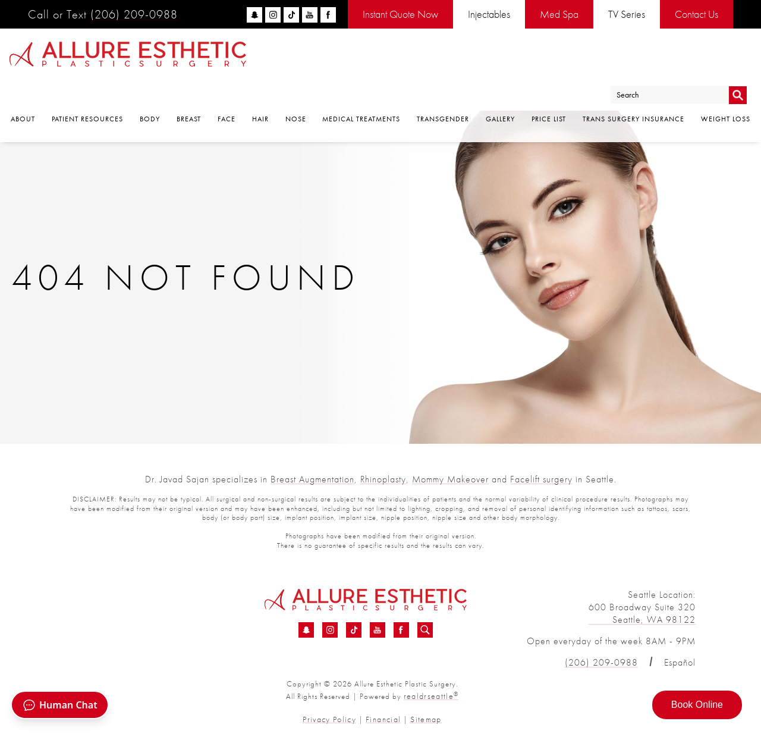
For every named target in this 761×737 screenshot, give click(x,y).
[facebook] (328, 15)
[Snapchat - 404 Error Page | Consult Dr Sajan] (306, 630)
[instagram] (273, 15)
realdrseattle (431, 696)
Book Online (697, 705)
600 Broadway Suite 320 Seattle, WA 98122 (642, 613)
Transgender (443, 90)
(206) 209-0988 (134, 14)
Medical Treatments (361, 90)
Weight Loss (725, 90)
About (23, 90)
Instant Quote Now (400, 14)
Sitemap (421, 718)
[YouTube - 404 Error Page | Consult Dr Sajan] (377, 630)
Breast (189, 90)
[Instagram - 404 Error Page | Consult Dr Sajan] (330, 630)
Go (737, 62)
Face (226, 90)
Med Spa (559, 14)
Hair (260, 90)
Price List (549, 90)
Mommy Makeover (450, 479)
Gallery (500, 90)
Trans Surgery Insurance (633, 90)
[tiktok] (291, 15)
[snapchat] (254, 15)
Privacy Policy (333, 718)
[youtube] (309, 15)
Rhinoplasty (383, 479)
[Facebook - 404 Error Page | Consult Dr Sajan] (401, 630)
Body (150, 90)
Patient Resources (87, 90)
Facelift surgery (541, 479)
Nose (295, 90)
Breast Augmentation (312, 479)
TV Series (626, 14)
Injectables (489, 14)
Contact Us (696, 14)
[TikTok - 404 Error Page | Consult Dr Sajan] (353, 630)
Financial (382, 718)
